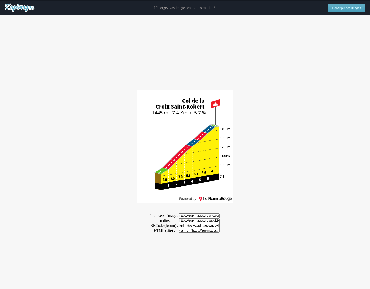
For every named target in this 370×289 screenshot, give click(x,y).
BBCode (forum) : (164, 225)
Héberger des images (346, 8)
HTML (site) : (164, 230)
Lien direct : (164, 221)
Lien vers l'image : (164, 216)
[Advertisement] (185, 53)
